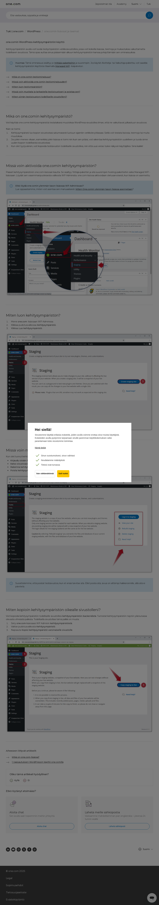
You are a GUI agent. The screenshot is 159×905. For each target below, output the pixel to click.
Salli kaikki (63, 474)
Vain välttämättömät (45, 474)
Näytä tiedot (40, 448)
